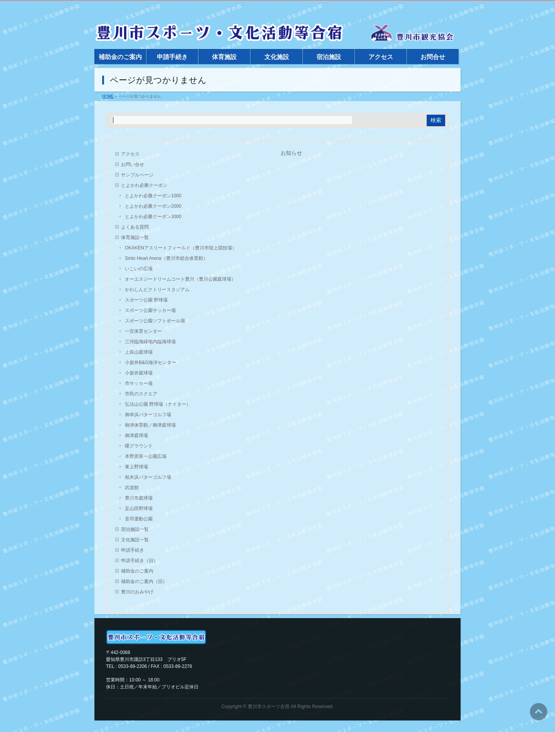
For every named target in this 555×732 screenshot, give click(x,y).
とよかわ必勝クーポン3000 (153, 216)
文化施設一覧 (135, 539)
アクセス (130, 154)
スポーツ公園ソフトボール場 (155, 321)
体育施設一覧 (135, 237)
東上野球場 (136, 466)
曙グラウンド (139, 446)
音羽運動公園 (139, 519)
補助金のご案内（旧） (144, 581)
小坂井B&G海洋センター (150, 362)
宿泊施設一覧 (135, 529)
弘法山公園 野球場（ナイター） (158, 404)
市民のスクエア (141, 393)
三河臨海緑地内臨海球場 (150, 341)
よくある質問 (135, 227)
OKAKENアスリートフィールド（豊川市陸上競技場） (181, 248)
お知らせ (291, 153)
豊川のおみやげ (137, 592)
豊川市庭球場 (139, 498)
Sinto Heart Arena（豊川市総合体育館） (166, 258)
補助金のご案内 (137, 571)
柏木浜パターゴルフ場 (148, 477)
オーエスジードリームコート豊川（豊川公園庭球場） (180, 279)
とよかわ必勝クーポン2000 (153, 206)
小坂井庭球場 (139, 373)
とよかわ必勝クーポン (144, 185)
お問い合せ (132, 164)
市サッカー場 (139, 383)
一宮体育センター (143, 331)
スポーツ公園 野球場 (146, 300)
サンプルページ (137, 175)
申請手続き (132, 550)
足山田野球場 (139, 508)
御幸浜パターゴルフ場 (148, 414)
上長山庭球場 (139, 352)
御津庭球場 (136, 435)
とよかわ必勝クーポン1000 (153, 195)
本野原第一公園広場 (145, 456)
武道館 (132, 487)
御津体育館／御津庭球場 (150, 425)
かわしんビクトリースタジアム (157, 289)
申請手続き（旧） (139, 560)
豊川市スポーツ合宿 (268, 706)
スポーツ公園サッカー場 (150, 310)
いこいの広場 (139, 268)
